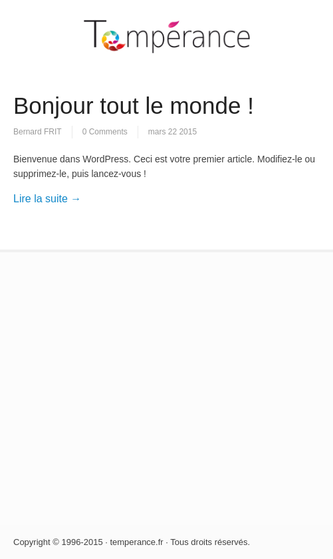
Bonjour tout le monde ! (133, 105)
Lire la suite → (47, 198)
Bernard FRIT (37, 131)
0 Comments (105, 131)
